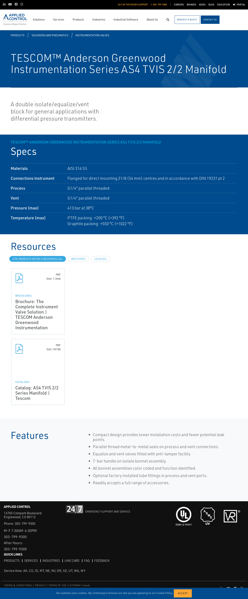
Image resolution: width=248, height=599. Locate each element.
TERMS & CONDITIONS (18, 585)
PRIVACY (40, 585)
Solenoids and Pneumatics (50, 35)
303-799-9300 (25, 523)
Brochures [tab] (78, 258)
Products (17, 35)
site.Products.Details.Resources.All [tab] (38, 258)
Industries (51, 561)
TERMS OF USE (57, 585)
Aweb (87, 585)
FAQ (87, 561)
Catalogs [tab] (100, 258)
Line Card (72, 561)
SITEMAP (75, 585)
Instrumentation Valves (92, 35)
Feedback (101, 561)
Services (31, 561)
